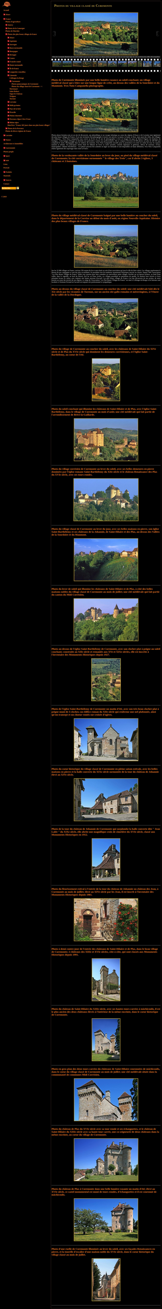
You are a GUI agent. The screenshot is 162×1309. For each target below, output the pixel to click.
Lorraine (13, 102)
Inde (7, 160)
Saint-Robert (14, 91)
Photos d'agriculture (12, 22)
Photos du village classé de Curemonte (27, 86)
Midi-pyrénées (15, 105)
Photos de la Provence (16, 128)
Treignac (13, 96)
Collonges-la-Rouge (17, 78)
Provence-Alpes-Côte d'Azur (20, 119)
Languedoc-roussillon (17, 72)
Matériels (6, 176)
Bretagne (13, 55)
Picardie (13, 112)
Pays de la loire (15, 109)
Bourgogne (14, 51)
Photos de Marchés (12, 31)
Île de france (14, 68)
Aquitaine (13, 41)
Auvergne (13, 44)
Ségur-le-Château (16, 94)
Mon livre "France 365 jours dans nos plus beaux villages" (29, 125)
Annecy (10, 25)
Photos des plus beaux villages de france (22, 34)
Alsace (7, 14)
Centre (12, 58)
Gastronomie (10, 148)
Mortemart (14, 89)
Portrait (6, 168)
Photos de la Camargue (16, 28)
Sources (8, 180)
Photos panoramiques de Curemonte (25, 84)
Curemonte (16, 81)
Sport (8, 156)
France (8, 19)
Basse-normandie (16, 48)
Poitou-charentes (16, 116)
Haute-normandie (16, 65)
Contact (6, 184)
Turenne (13, 99)
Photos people (8, 152)
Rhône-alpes (14, 122)
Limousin (13, 75)
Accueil (6, 10)
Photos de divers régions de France (18, 131)
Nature (8, 140)
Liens (5, 164)
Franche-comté (15, 62)
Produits (9, 172)
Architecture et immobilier (13, 144)
